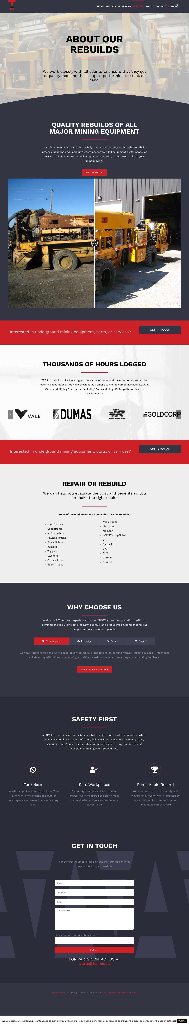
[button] (177, 6)
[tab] (51, 643)
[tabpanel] (94, 663)
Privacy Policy (59, 994)
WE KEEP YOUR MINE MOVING (121, 994)
